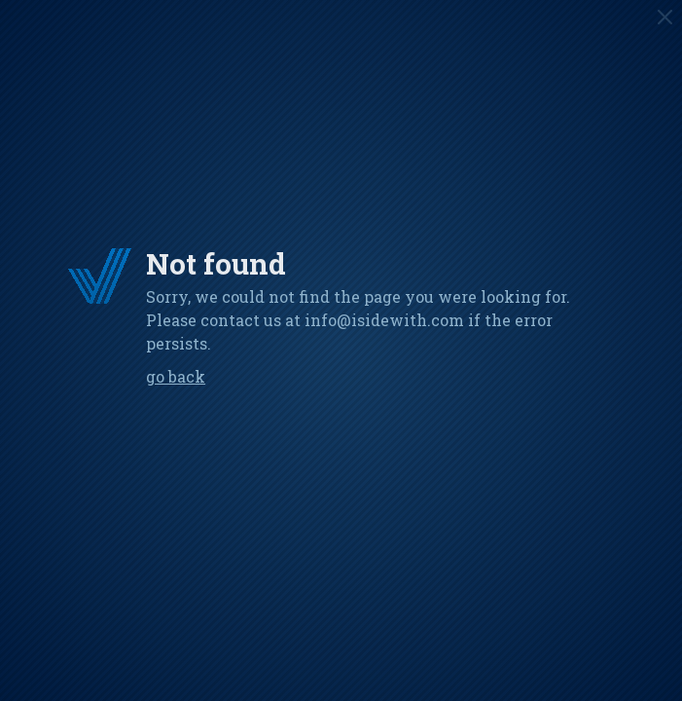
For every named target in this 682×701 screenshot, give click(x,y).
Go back (175, 376)
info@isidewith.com (384, 320)
